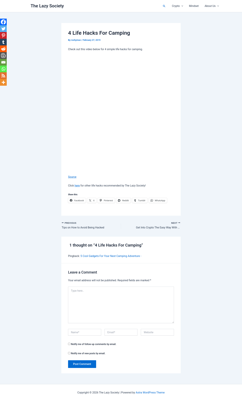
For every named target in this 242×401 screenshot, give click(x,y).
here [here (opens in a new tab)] (77, 185)
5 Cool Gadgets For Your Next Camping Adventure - (110, 256)
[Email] (3, 62)
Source (72, 176)
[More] (3, 82)
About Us (212, 6)
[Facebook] (3, 22)
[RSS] (3, 75)
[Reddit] (3, 48)
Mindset (195, 6)
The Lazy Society (47, 5)
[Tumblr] (3, 42)
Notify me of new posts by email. (88, 353)
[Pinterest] (3, 35)
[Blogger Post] (3, 55)
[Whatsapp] (3, 69)
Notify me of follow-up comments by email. (93, 344)
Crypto (178, 6)
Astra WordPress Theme (150, 392)
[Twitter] (3, 28)
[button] (166, 6)
